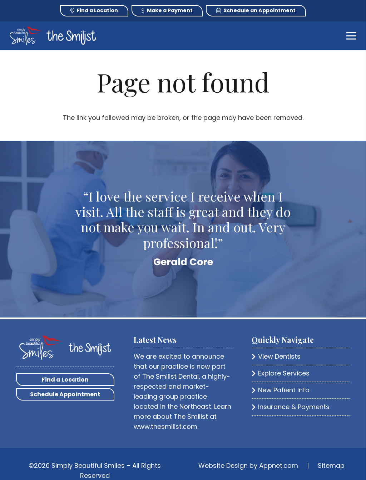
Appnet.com (278, 465)
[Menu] (351, 36)
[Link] (26, 35)
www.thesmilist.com (165, 426)
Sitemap (331, 465)
